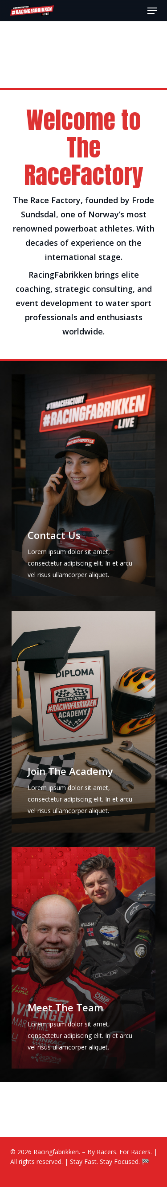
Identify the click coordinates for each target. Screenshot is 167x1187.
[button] (152, 10)
